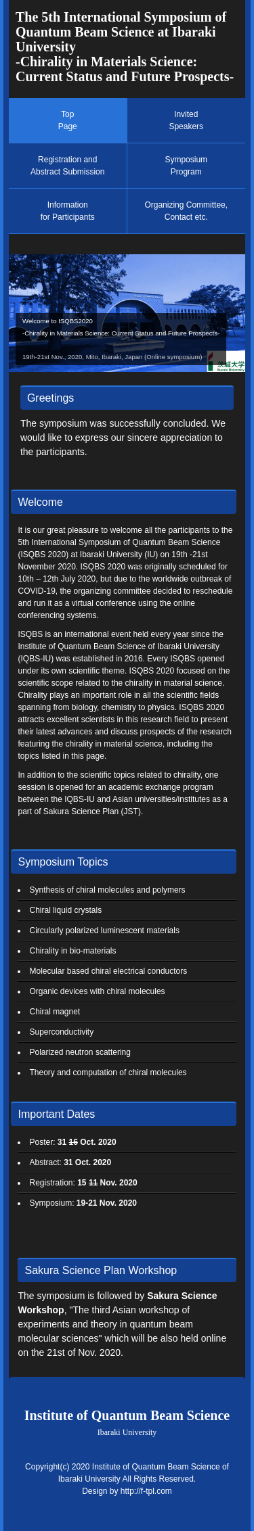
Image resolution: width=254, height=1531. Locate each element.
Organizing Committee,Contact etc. (186, 211)
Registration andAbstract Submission (67, 165)
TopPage (67, 120)
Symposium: (83, 1203)
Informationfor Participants (68, 211)
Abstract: (70, 1162)
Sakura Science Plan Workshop (100, 1270)
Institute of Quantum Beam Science (127, 1422)
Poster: (72, 1142)
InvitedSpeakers (186, 120)
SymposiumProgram (186, 165)
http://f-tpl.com (146, 1491)
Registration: (83, 1182)
